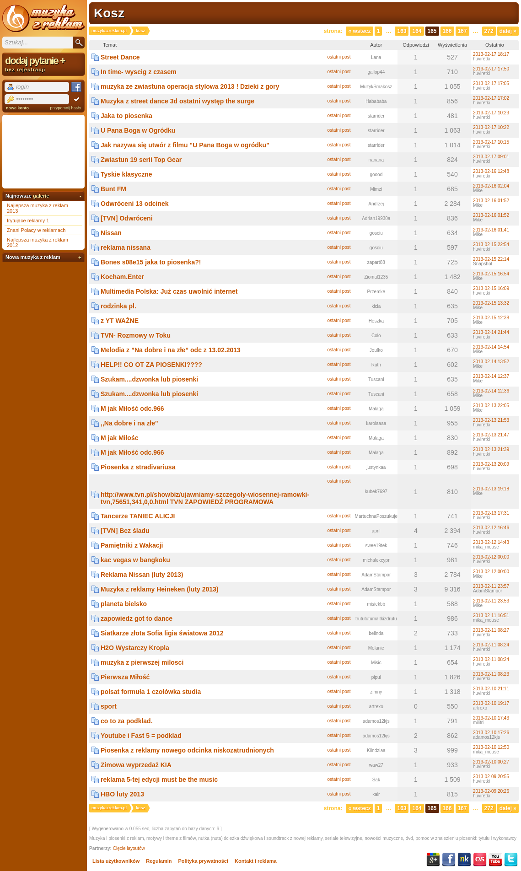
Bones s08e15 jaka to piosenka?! (151, 262)
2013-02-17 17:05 (491, 83)
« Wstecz (359, 31)
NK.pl (464, 859)
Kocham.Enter (122, 276)
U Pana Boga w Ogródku (138, 130)
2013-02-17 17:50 (491, 68)
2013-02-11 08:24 (491, 644)
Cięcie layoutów (129, 848)
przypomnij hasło (65, 108)
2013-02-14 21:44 (491, 332)
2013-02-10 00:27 (491, 761)
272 (489, 31)
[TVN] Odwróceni (127, 218)
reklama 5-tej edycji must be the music (159, 779)
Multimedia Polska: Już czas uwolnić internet (169, 291)
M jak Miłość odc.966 (132, 408)
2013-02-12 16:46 (491, 527)
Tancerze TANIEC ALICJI (138, 516)
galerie (41, 196)
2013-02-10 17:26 (491, 732)
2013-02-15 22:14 (491, 259)
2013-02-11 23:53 (491, 600)
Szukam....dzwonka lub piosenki (149, 379)
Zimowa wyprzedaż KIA (136, 765)
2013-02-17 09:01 (491, 156)
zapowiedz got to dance (136, 618)
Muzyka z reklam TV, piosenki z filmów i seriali (43, 18)
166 (447, 31)
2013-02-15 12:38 (491, 317)
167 (462, 31)
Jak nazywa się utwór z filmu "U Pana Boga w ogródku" (185, 145)
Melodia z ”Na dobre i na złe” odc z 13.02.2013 (171, 350)
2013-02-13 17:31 (491, 513)
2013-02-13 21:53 (491, 420)
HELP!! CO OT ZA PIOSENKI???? (151, 364)
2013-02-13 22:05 (491, 405)
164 (416, 31)
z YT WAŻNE (120, 320)
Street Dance (120, 57)
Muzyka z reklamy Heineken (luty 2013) (160, 589)
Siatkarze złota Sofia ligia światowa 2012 (162, 633)
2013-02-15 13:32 (491, 303)
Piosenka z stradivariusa (138, 467)
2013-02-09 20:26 (491, 791)
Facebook (449, 859)
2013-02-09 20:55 (491, 776)
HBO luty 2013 (122, 794)
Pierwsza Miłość (125, 677)
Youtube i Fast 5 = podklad (141, 735)
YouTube (495, 859)
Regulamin (159, 861)
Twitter (511, 859)
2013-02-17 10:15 (491, 142)
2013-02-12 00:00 (491, 556)
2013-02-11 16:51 (491, 615)
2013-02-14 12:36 (491, 390)
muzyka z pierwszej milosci (142, 662)
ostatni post (338, 56)
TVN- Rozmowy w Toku (136, 335)
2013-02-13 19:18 (491, 488)
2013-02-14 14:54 (491, 346)
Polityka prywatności (203, 861)
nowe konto (17, 108)
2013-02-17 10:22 (491, 127)
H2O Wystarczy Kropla (135, 647)
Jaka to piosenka (126, 115)
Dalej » (508, 31)
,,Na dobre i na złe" (129, 423)
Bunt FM (113, 189)
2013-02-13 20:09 (491, 464)
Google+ (433, 859)
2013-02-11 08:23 (491, 674)
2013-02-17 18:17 (491, 54)
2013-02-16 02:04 (491, 185)
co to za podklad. (127, 721)
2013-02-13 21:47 (491, 434)
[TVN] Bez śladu (125, 530)
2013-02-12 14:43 (491, 542)
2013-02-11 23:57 (491, 586)
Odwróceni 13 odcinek (135, 203)
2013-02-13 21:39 (491, 449)
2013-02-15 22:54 (491, 244)
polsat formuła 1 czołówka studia (151, 691)
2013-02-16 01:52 (491, 200)
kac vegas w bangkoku (135, 560)
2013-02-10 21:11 (491, 688)
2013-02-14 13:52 (491, 361)
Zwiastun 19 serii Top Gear (141, 159)
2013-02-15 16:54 (491, 273)
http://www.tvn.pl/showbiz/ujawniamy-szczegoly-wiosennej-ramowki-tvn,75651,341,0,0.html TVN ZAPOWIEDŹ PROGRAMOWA (205, 498)
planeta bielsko (124, 604)
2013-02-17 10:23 (491, 112)
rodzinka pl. (118, 306)
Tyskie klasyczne (126, 174)
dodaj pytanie (43, 63)
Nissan (111, 233)
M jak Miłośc (119, 437)
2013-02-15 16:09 (491, 288)
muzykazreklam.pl (109, 30)
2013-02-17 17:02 (491, 98)
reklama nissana (125, 247)
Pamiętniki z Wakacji (132, 545)
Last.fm (480, 859)
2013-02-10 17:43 (491, 717)
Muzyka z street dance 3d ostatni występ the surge (177, 101)
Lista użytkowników (116, 861)
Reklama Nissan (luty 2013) (142, 574)
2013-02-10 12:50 (491, 747)
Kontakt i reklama (256, 861)
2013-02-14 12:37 (491, 376)
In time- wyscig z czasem (139, 71)
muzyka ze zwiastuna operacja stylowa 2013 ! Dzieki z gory (190, 86)
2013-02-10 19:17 (491, 703)
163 (401, 31)
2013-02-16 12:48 (491, 171)
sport (109, 706)
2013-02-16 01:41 (491, 229)
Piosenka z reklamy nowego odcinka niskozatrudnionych (187, 750)
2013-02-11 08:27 (491, 630)
